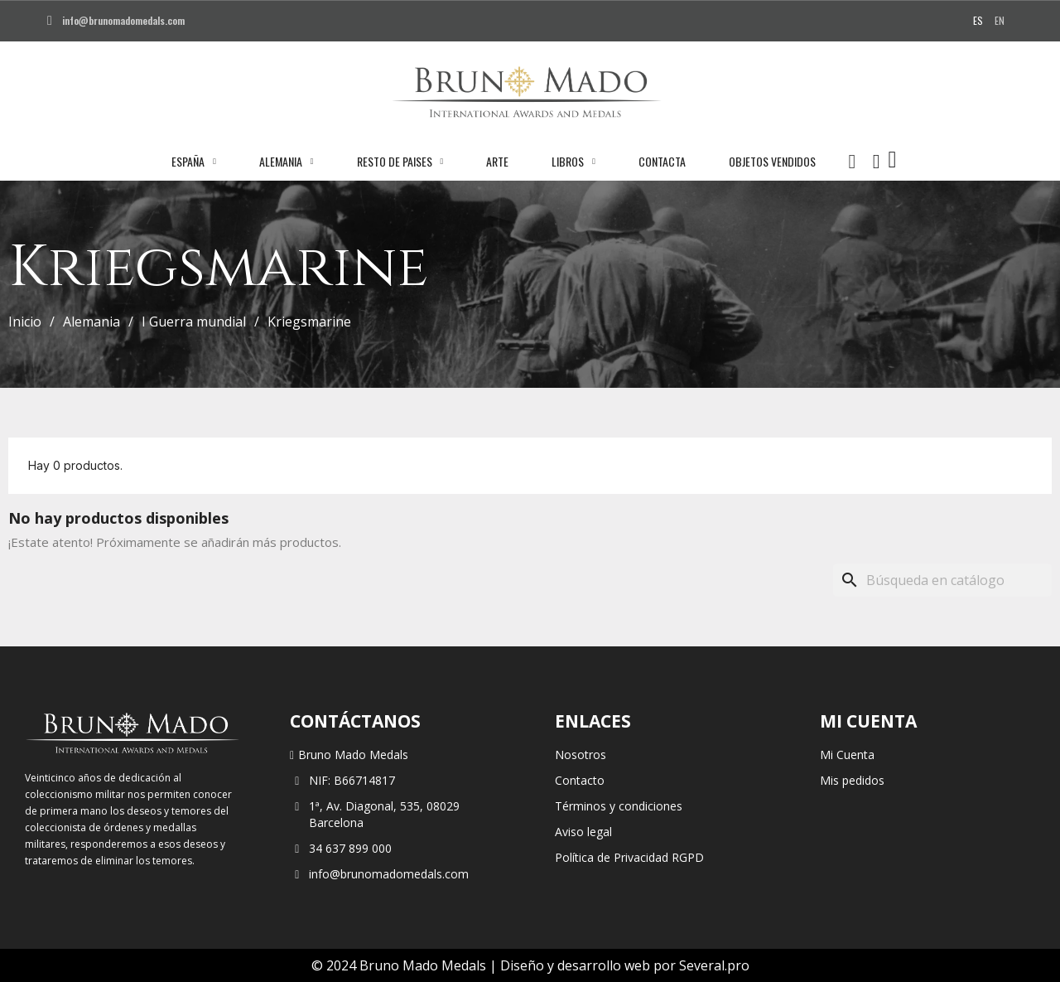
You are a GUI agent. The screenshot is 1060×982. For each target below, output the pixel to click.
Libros (573, 161)
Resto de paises (400, 161)
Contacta (662, 161)
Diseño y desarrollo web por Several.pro (624, 965)
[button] (852, 162)
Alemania (286, 161)
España (193, 161)
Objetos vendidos (772, 161)
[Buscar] (942, 580)
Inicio (24, 321)
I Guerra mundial (194, 321)
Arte (497, 161)
